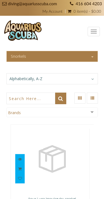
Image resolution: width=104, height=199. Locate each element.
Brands (14, 112)
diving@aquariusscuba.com (32, 3)
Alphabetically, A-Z (25, 78)
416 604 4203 (89, 3)
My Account (52, 11)
